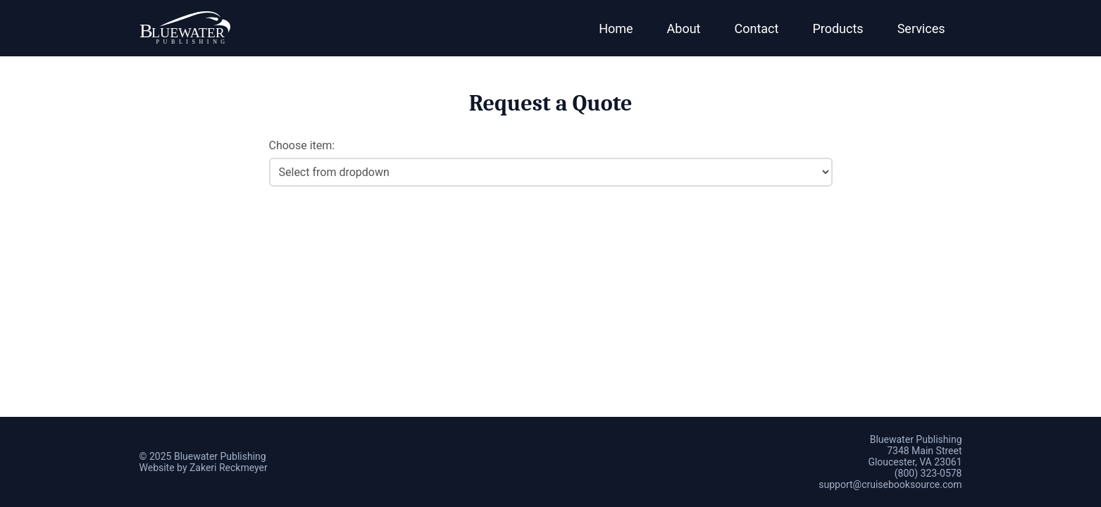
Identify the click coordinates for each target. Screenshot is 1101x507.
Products (837, 28)
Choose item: (302, 145)
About (684, 28)
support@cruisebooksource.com (890, 484)
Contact (757, 28)
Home (616, 28)
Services (921, 28)
